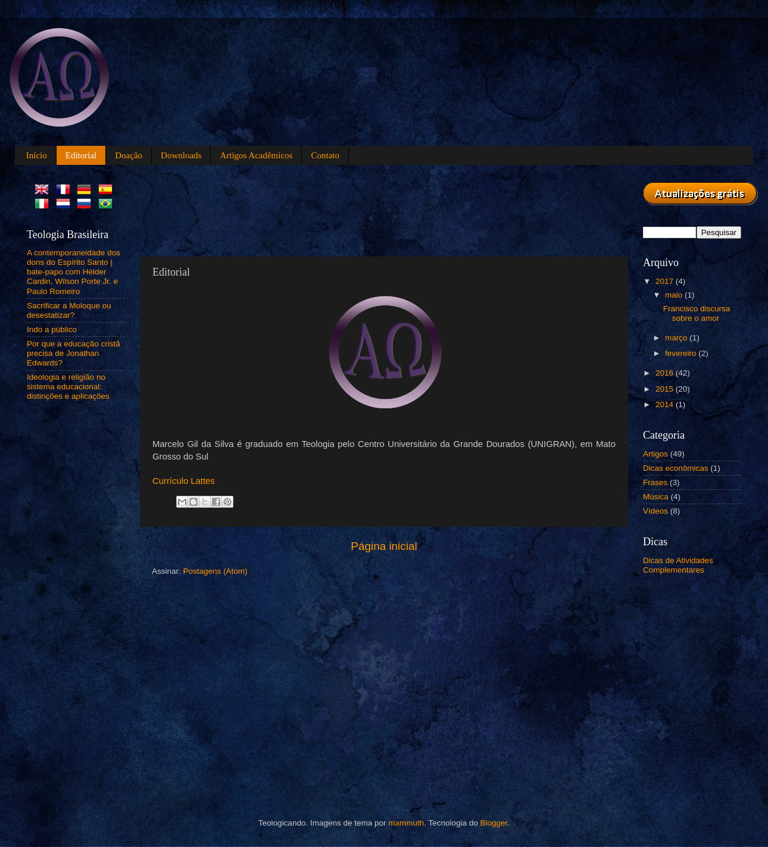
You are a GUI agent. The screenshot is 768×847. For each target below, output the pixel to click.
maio (675, 294)
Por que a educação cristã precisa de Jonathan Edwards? (73, 353)
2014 (665, 404)
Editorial (81, 155)
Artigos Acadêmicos (256, 155)
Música (656, 496)
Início (36, 155)
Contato (325, 155)
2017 (665, 281)
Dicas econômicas (675, 468)
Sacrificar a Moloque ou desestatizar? (69, 310)
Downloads (181, 155)
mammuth (406, 822)
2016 (665, 372)
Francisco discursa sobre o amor (696, 313)
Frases (655, 482)
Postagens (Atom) (215, 571)
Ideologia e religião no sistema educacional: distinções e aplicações (68, 387)
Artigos (655, 453)
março (677, 337)
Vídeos (655, 511)
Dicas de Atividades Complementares (678, 565)
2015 (665, 389)
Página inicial (384, 546)
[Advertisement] (368, 209)
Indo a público (52, 329)
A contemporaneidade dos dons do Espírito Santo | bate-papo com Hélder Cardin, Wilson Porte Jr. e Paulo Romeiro (73, 272)
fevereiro (681, 353)
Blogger (494, 822)
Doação (128, 155)
